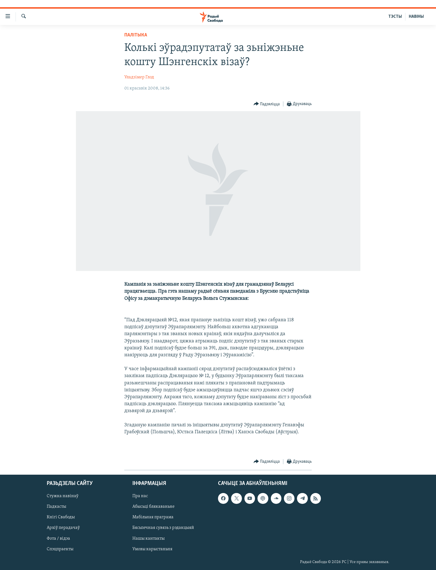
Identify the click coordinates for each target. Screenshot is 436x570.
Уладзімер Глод (139, 77)
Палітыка (135, 35)
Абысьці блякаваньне (153, 506)
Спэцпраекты (60, 549)
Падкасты (56, 506)
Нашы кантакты (148, 538)
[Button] (267, 104)
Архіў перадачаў (63, 528)
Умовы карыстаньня (152, 549)
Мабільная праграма (153, 517)
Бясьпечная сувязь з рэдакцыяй (163, 528)
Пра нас (140, 496)
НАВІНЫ (416, 16)
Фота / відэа (58, 538)
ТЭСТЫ (395, 16)
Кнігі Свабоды (61, 517)
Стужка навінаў (62, 496)
